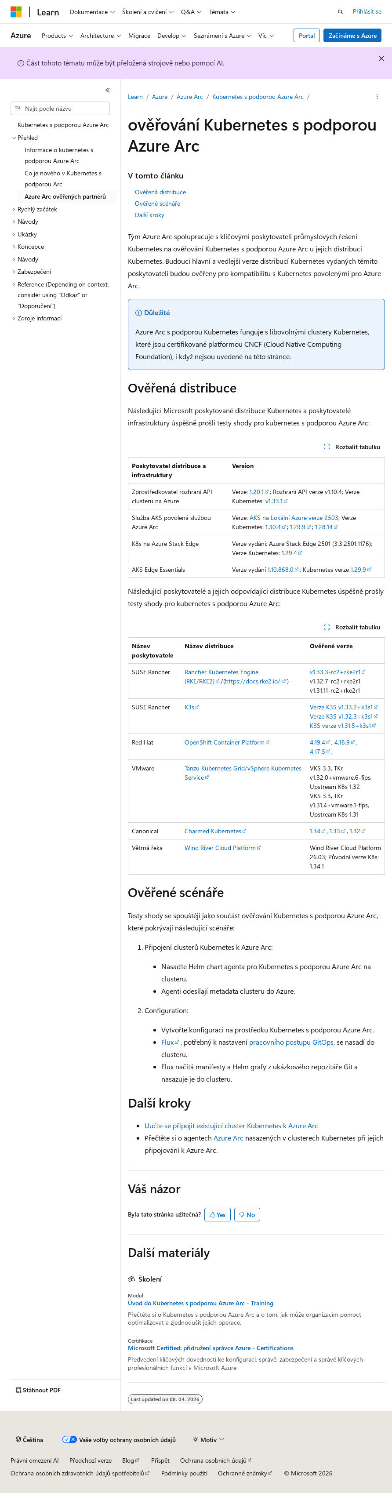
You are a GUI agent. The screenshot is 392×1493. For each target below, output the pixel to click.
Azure (159, 96)
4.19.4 (317, 742)
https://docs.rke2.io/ (252, 681)
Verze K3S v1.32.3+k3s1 (341, 716)
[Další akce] (377, 97)
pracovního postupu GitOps (291, 1041)
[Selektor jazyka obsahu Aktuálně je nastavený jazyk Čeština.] (29, 1440)
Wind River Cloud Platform (220, 847)
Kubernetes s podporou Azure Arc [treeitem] (63, 124)
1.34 (315, 831)
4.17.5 (317, 751)
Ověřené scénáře (157, 203)
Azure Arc (190, 96)
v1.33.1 (274, 501)
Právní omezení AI (35, 1460)
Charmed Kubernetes (213, 831)
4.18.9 (342, 742)
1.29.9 (297, 527)
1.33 (335, 831)
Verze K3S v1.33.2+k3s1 (341, 707)
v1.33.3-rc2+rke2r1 (335, 672)
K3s (189, 707)
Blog (128, 1460)
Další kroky (149, 215)
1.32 (355, 831)
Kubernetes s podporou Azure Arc (258, 96)
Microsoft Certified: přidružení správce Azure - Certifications (211, 1348)
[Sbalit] (107, 90)
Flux (167, 1041)
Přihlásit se (367, 11)
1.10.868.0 (281, 569)
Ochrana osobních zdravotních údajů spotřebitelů (77, 1473)
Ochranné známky (242, 1473)
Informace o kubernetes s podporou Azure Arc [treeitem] (59, 155)
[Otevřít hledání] (340, 12)
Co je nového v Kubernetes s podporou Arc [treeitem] (63, 178)
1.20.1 (257, 491)
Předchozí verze (90, 1460)
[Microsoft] (16, 12)
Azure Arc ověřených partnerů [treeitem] (65, 196)
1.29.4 (289, 553)
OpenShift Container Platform (225, 742)
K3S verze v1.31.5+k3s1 (340, 725)
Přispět (160, 1460)
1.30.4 (273, 527)
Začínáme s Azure (353, 35)
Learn (135, 96)
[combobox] (60, 109)
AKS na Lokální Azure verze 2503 (294, 517)
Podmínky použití (184, 1473)
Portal (307, 35)
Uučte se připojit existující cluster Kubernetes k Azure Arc (231, 1125)
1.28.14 (324, 527)
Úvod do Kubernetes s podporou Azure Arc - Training (200, 1303)
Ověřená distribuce (160, 192)
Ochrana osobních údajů (213, 1460)
